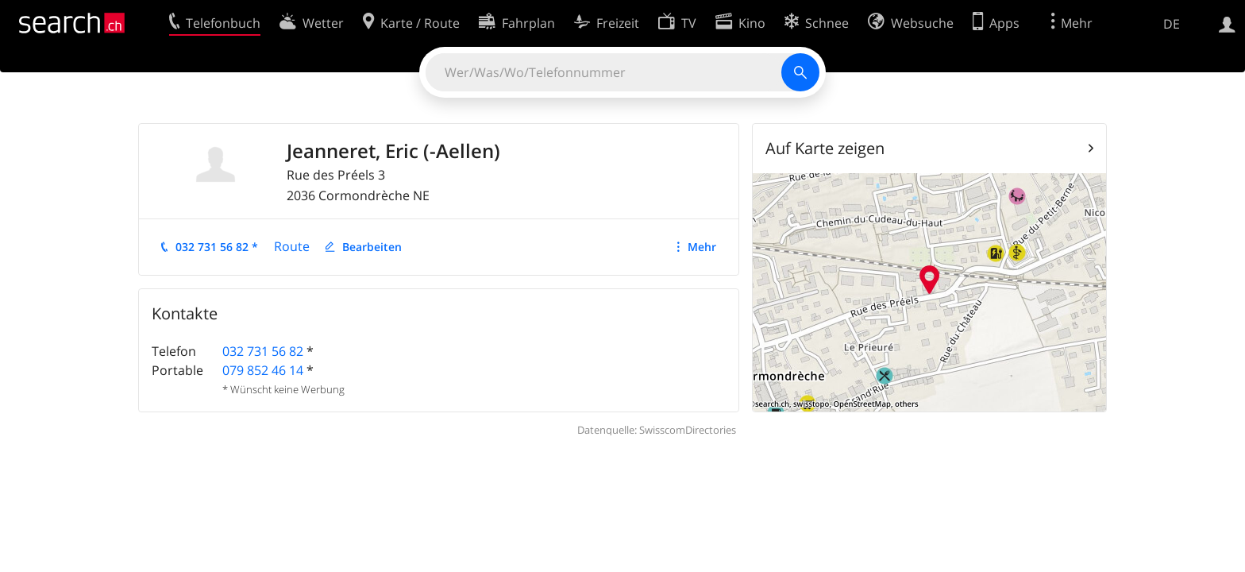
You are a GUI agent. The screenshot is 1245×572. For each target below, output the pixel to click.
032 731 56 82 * (216, 246)
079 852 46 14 (262, 370)
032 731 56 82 (262, 351)
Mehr (702, 246)
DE (1171, 24)
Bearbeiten (372, 246)
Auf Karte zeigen (825, 148)
